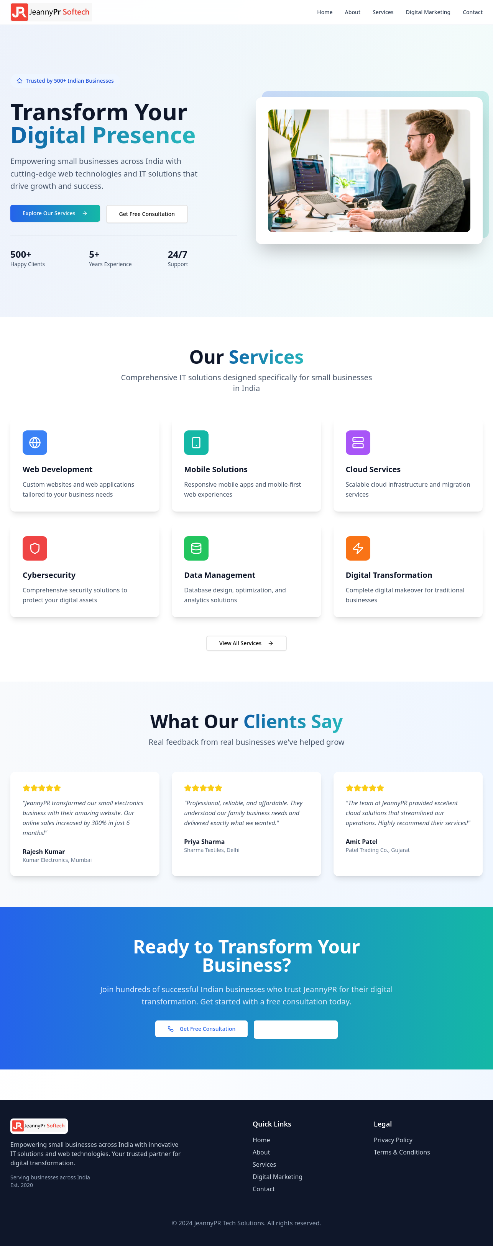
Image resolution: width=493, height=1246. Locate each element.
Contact (473, 12)
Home (324, 12)
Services (383, 12)
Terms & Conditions (402, 1152)
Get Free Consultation (147, 213)
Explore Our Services (55, 213)
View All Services (246, 643)
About (353, 12)
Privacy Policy (393, 1140)
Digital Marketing (428, 12)
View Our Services (296, 1029)
